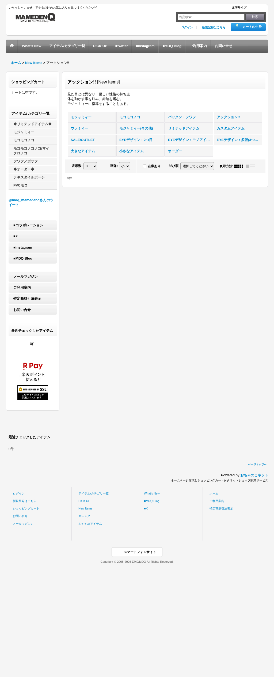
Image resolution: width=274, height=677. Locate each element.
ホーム (214, 493)
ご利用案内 (22, 288)
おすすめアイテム (90, 523)
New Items (85, 508)
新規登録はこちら (214, 27)
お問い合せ (22, 310)
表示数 (77, 166)
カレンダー (85, 516)
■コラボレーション (28, 225)
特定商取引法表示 (27, 298)
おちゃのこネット (254, 475)
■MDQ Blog (22, 258)
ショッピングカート (26, 508)
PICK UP (84, 501)
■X (15, 236)
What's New (152, 493)
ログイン (187, 27)
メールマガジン (25, 277)
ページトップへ (257, 464)
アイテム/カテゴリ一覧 (93, 493)
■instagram (22, 247)
